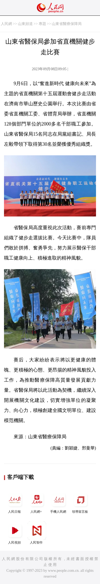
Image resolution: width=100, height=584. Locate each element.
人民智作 (36, 532)
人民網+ (36, 502)
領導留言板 (80, 502)
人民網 (6, 24)
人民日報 (15, 502)
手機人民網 (58, 502)
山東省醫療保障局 (67, 24)
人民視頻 (15, 532)
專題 (42, 24)
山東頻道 (25, 24)
